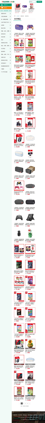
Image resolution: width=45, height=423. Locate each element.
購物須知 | (25, 415)
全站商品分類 (41, 415)
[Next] (29, 403)
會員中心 (5, 4)
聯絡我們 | (15, 415)
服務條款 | (36, 415)
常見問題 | (20, 415)
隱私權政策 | (30, 415)
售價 (15, 67)
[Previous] (20, 403)
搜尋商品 (39, 1)
